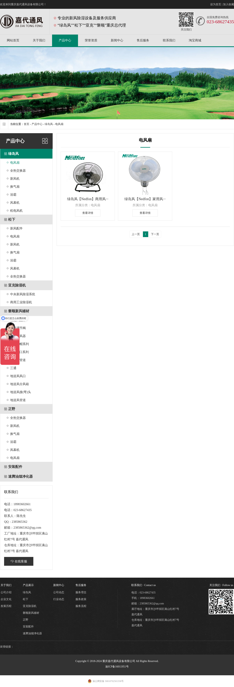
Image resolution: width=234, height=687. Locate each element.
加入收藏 (228, 4)
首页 (26, 124)
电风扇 (59, 124)
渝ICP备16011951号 (117, 666)
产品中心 (37, 124)
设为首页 (215, 4)
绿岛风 (49, 124)
